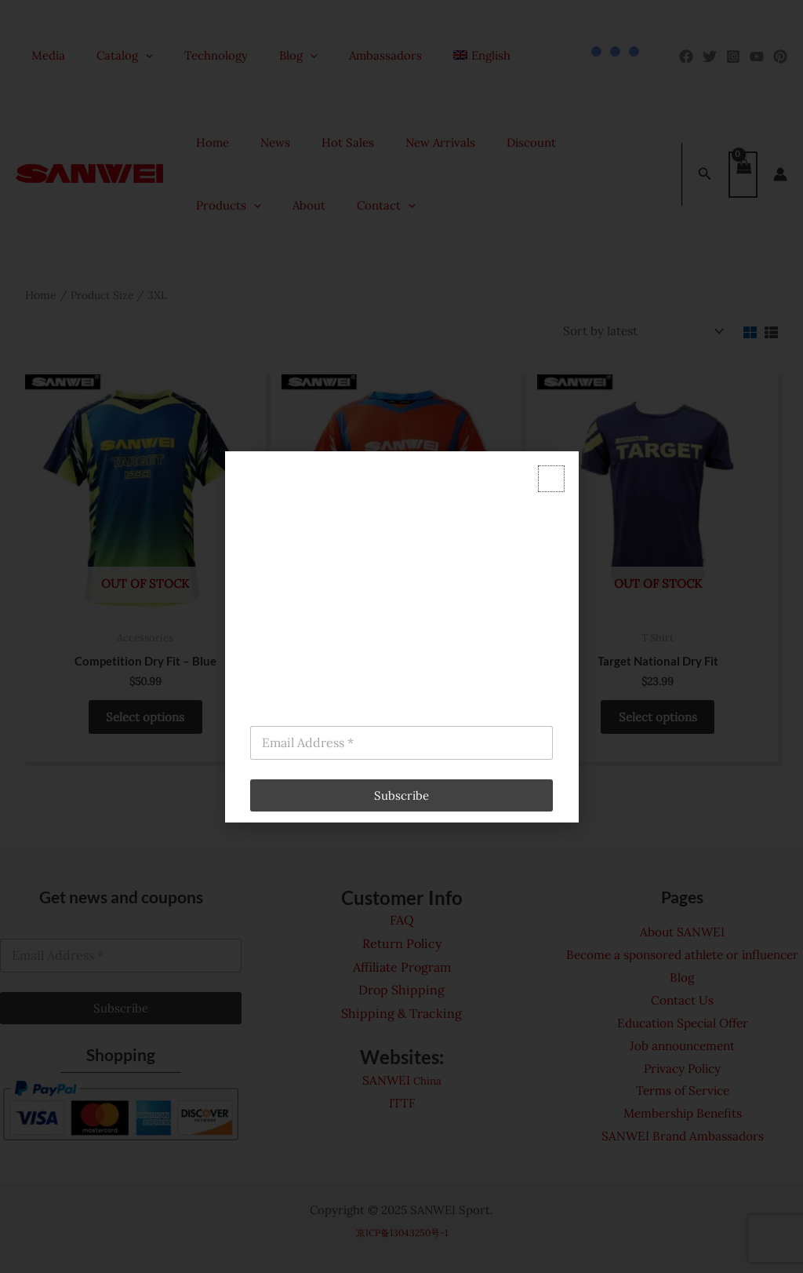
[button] (551, 479)
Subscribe (401, 795)
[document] (401, 636)
